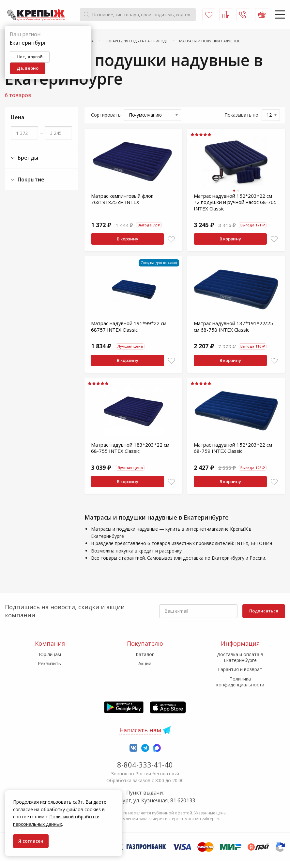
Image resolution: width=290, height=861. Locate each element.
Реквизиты (50, 663)
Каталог (145, 654)
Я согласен (30, 841)
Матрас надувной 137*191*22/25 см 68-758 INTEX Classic (233, 326)
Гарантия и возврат (240, 669)
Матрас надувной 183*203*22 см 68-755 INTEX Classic (130, 447)
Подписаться (263, 611)
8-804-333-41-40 (145, 764)
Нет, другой (30, 57)
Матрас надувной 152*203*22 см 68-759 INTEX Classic (233, 447)
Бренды (24, 157)
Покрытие (27, 179)
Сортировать (106, 115)
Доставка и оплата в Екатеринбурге (240, 657)
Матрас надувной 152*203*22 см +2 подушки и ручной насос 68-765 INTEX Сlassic (235, 202)
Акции (144, 663)
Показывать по (241, 115)
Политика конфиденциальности (240, 682)
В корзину (127, 239)
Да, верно (27, 68)
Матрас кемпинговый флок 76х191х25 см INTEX (122, 199)
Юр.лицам (50, 654)
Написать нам (140, 730)
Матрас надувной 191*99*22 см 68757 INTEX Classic (128, 326)
